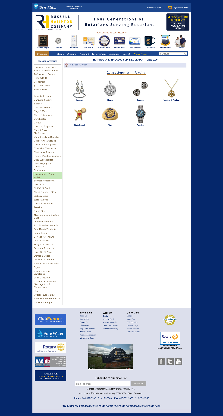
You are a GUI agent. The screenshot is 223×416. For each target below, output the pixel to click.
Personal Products (44, 248)
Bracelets (79, 100)
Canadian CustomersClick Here (74, 7)
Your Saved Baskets (110, 325)
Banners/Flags (132, 325)
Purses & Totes (42, 255)
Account (84, 53)
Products (42, 53)
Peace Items (40, 233)
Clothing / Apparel (44, 126)
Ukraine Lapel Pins (44, 294)
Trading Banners (165, 46)
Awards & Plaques (43, 46)
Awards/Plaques (133, 328)
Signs (37, 267)
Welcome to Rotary (44, 74)
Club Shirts (180, 46)
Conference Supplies (45, 144)
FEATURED (40, 78)
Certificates (40, 118)
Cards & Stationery (44, 115)
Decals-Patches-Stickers (47, 156)
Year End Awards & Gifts (47, 298)
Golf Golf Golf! (42, 188)
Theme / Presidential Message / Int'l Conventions (45, 284)
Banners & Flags (43, 99)
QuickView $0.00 (177, 7)
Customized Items (44, 152)
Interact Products (43, 203)
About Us (83, 316)
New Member (89, 46)
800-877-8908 (47, 8)
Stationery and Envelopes (42, 272)
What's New (40, 89)
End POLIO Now (43, 252)
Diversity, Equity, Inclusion (42, 165)
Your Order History (110, 329)
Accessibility (85, 319)
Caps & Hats (40, 111)
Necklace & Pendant (171, 100)
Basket (126, 53)
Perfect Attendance (45, 236)
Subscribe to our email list (110, 378)
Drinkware (39, 170)
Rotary (75, 65)
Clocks (37, 122)
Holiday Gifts (41, 195)
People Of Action (43, 244)
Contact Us (84, 322)
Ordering (71, 53)
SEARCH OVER (50, 376)
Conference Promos (45, 140)
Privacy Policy (85, 332)
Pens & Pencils (42, 240)
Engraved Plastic (120, 46)
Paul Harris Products (45, 229)
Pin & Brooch (79, 125)
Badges (38, 103)
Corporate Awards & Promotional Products (46, 69)
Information (99, 53)
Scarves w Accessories (46, 263)
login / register (154, 7)
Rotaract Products (44, 259)
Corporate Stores (133, 332)
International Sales (87, 338)
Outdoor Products (43, 221)
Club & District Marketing (42, 132)
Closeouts (39, 81)
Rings (110, 125)
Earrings (140, 100)
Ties (36, 291)
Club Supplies (74, 46)
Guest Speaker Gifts (45, 192)
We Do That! (140, 53)
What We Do (84, 325)
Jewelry (38, 207)
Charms (110, 100)
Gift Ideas (39, 184)
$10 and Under (42, 85)
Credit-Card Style (135, 47)
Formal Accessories (45, 180)
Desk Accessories (43, 159)
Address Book (108, 319)
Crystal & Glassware (45, 148)
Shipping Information (88, 335)
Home (60, 53)
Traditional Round (104, 46)
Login (105, 316)
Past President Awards (46, 225)
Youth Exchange (43, 302)
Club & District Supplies (47, 136)
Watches (140, 125)
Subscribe (114, 53)
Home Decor (41, 199)
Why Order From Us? (88, 328)
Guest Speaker (150, 46)
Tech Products (42, 277)
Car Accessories (43, 107)
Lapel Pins (58, 46)
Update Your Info (109, 322)
